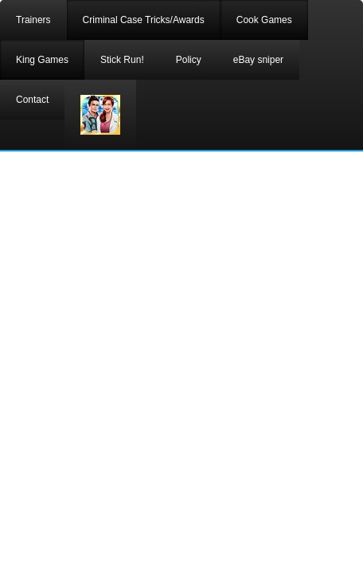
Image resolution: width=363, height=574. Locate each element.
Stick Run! (122, 59)
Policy (188, 59)
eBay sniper (258, 59)
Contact (32, 99)
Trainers (33, 20)
